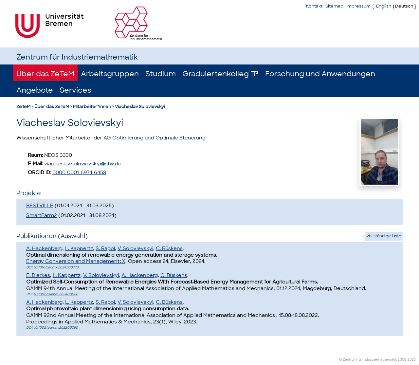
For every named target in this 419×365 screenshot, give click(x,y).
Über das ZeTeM (45, 74)
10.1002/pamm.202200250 (56, 327)
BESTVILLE (39, 205)
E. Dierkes (38, 275)
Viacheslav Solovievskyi (140, 106)
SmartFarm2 (41, 215)
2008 (402, 359)
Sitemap (334, 6)
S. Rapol (105, 248)
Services (75, 90)
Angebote (34, 90)
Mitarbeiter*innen (92, 106)
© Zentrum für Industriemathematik (368, 359)
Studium (160, 74)
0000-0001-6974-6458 (79, 172)
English (383, 6)
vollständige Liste (384, 236)
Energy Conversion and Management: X (75, 261)
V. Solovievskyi (135, 248)
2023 (412, 359)
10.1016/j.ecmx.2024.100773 (56, 267)
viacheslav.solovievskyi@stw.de (82, 163)
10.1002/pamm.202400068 (56, 294)
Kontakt (314, 6)
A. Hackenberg (44, 248)
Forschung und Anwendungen (320, 74)
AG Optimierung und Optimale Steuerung (154, 138)
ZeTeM (23, 106)
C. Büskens (169, 248)
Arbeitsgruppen (110, 74)
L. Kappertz (79, 248)
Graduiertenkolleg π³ (220, 74)
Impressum (358, 6)
